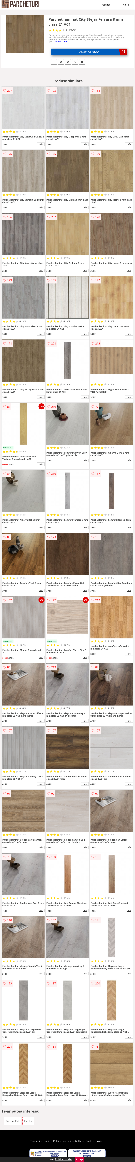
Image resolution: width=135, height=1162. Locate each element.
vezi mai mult (61, 41)
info (41, 144)
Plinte (125, 4)
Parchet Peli (12, 1121)
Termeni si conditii (40, 1141)
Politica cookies (94, 1141)
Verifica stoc (102, 52)
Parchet (106, 4)
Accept (80, 1159)
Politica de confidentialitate (68, 1141)
